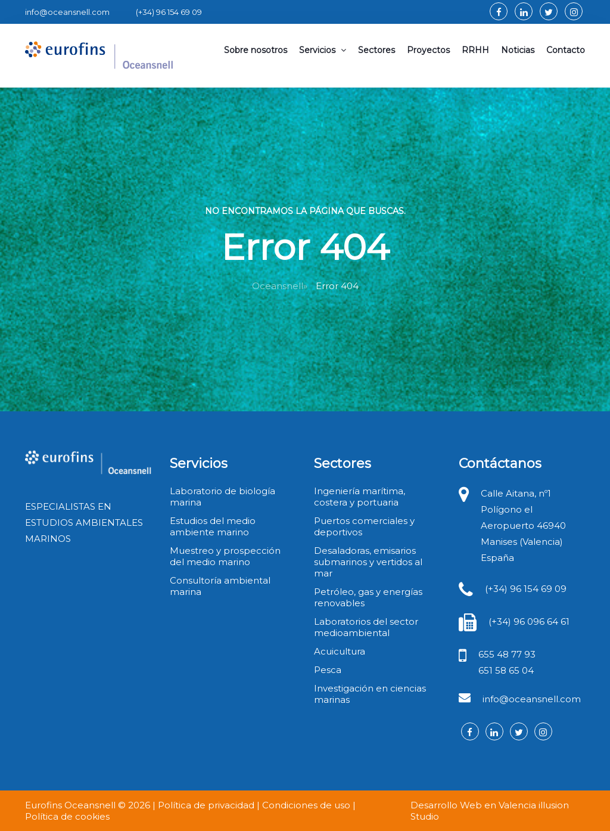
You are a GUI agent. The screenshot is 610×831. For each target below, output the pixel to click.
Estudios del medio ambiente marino (213, 526)
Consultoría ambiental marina (220, 586)
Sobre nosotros (255, 50)
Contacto (565, 50)
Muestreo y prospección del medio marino (225, 556)
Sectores (376, 50)
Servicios (322, 50)
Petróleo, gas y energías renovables (368, 597)
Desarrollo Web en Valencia (473, 805)
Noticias (517, 50)
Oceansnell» (279, 286)
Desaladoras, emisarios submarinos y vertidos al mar (368, 562)
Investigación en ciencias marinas (370, 694)
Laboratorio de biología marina (222, 496)
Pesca (327, 669)
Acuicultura (339, 651)
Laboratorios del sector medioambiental (366, 627)
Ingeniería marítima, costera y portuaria (359, 496)
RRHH (475, 50)
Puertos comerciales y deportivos (364, 526)
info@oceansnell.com (532, 699)
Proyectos (428, 50)
